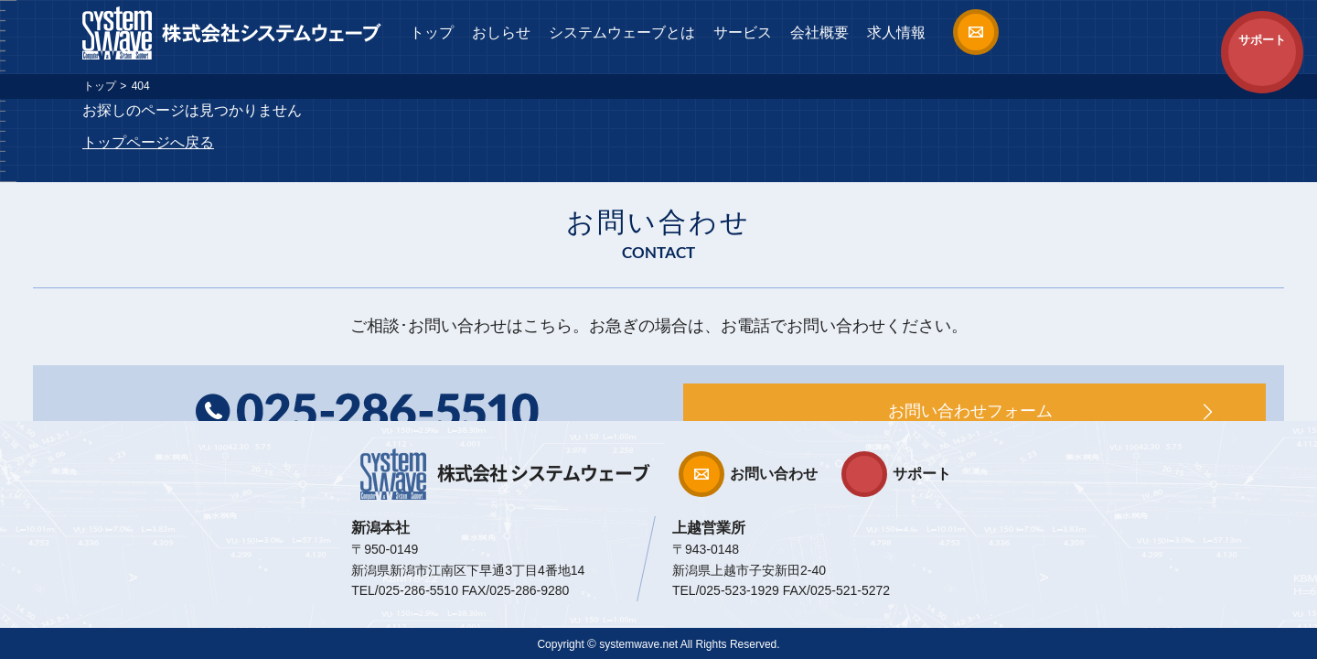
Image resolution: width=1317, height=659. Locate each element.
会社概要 (819, 32)
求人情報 (896, 32)
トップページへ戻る (148, 142)
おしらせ (501, 32)
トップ (432, 32)
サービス (742, 32)
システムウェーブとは (622, 32)
